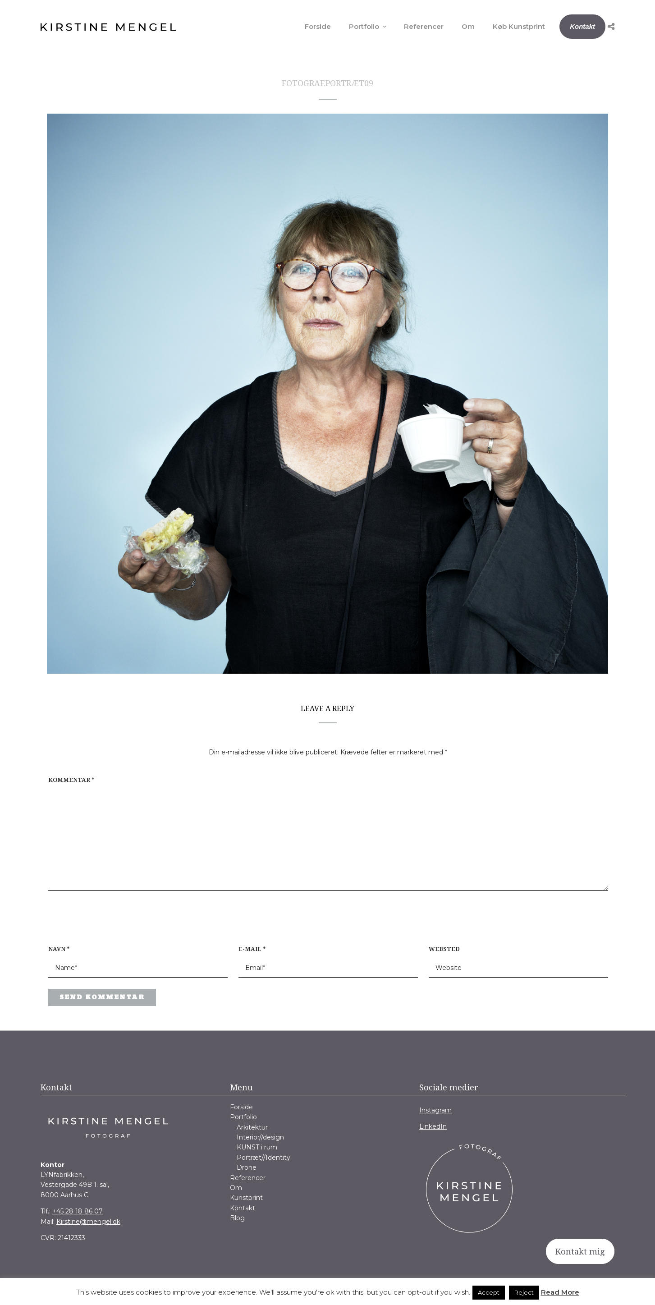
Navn (59, 949)
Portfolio (364, 26)
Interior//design (260, 1137)
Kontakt (582, 26)
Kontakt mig (580, 1251)
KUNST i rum (257, 1147)
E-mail (252, 949)
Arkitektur (252, 1127)
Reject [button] (524, 1292)
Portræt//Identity (263, 1157)
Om (468, 26)
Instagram (435, 1110)
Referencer (424, 26)
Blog (237, 1218)
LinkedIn (433, 1126)
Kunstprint (246, 1198)
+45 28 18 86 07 (77, 1211)
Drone (247, 1167)
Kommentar (71, 780)
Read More (560, 1292)
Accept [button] (488, 1292)
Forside (318, 26)
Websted (444, 949)
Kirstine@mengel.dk (88, 1222)
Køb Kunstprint (519, 26)
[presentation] (105, 922)
